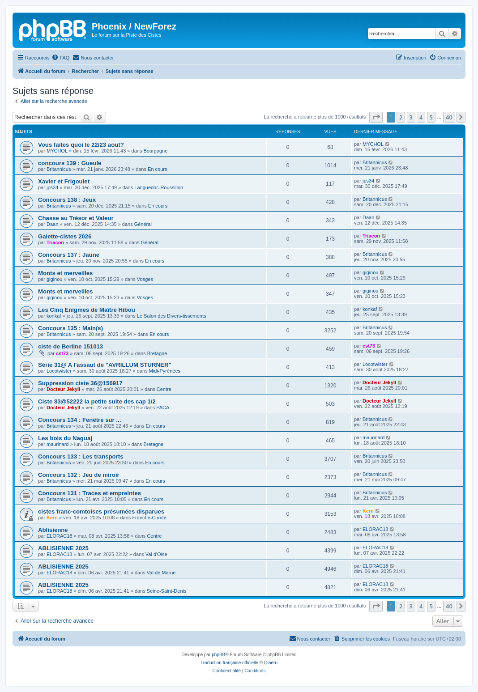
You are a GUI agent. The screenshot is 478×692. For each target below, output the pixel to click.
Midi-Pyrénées (164, 371)
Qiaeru (270, 662)
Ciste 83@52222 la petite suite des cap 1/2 (97, 401)
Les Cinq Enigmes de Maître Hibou (86, 309)
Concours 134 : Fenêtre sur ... (79, 419)
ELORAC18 (59, 536)
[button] (376, 117)
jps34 (52, 187)
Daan (52, 224)
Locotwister (59, 371)
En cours (157, 169)
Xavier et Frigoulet (64, 181)
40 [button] (449, 117)
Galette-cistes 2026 (65, 236)
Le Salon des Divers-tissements (171, 315)
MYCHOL (57, 150)
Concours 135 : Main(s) (70, 328)
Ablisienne (53, 529)
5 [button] (431, 117)
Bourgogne (155, 150)
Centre (164, 389)
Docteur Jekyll (63, 389)
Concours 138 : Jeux (67, 199)
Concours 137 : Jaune (68, 254)
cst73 (62, 353)
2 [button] (400, 117)
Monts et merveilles (65, 273)
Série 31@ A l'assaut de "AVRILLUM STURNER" (104, 364)
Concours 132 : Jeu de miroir (79, 474)
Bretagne (157, 353)
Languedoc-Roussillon (158, 187)
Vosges (145, 279)
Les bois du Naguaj (65, 438)
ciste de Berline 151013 (70, 346)
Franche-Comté (149, 517)
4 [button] (421, 117)
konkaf (54, 315)
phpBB (218, 654)
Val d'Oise (156, 554)
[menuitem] (60, 57)
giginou (54, 279)
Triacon (55, 242)
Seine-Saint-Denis (167, 591)
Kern (52, 517)
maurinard (58, 444)
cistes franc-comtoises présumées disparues (101, 511)
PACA (162, 407)
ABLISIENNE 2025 (63, 548)
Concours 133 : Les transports (81, 456)
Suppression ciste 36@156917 (80, 383)
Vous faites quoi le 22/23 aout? (81, 144)
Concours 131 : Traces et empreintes (89, 493)
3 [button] (411, 117)
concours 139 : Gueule (69, 163)
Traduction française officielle (229, 662)
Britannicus (59, 169)
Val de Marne (161, 572)
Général (143, 224)
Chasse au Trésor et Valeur (76, 218)
